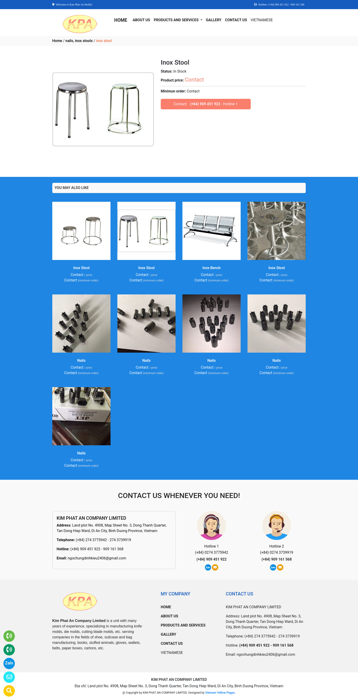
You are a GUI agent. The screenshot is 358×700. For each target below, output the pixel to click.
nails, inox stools (78, 41)
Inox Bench (212, 268)
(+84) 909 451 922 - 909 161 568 (96, 549)
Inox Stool (81, 268)
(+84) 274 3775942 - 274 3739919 (103, 540)
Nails (81, 360)
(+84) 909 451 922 (205, 104)
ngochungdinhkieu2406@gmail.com (97, 558)
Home (57, 41)
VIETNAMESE (262, 20)
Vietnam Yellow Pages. (220, 692)
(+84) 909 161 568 (277, 559)
